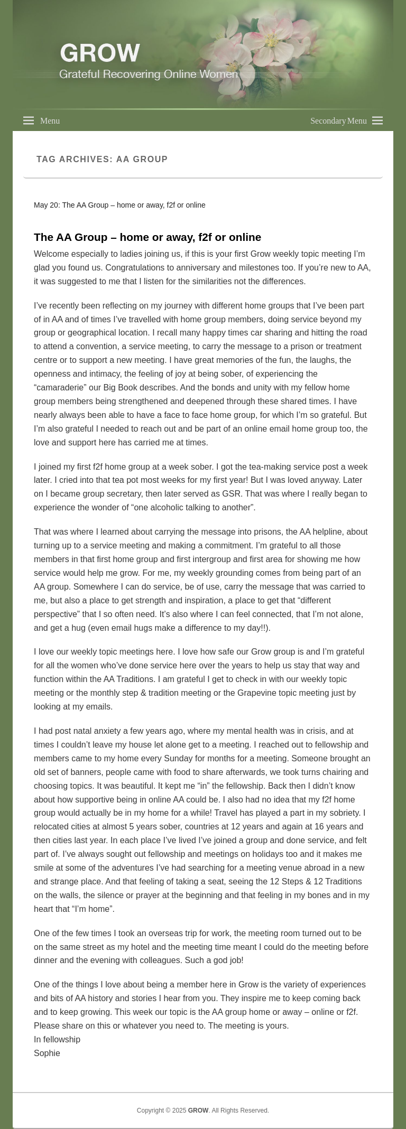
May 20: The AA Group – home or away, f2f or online (120, 205)
